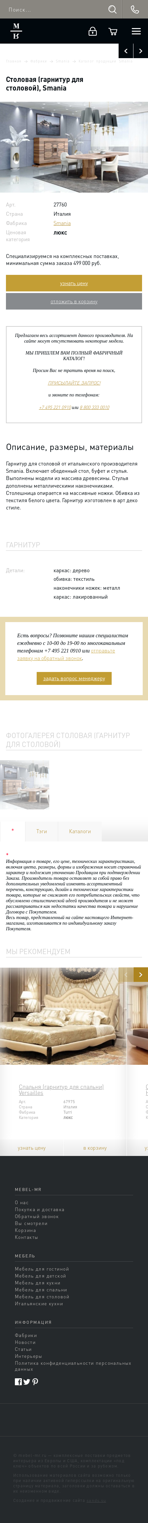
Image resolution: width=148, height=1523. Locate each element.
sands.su (96, 1500)
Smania (63, 61)
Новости (25, 1342)
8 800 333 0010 (94, 407)
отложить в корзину (74, 301)
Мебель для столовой (42, 1296)
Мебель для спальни (41, 1289)
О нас (22, 1202)
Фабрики (38, 61)
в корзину (95, 1147)
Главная (13, 61)
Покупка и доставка (40, 1209)
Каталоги (80, 831)
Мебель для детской (40, 1276)
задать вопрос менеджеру (74, 678)
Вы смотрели (31, 1223)
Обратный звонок (37, 1216)
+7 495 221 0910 (55, 407)
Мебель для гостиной (42, 1269)
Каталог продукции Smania (106, 61)
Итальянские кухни (39, 1303)
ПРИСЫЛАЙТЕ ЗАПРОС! (74, 383)
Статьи (23, 1349)
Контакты (26, 1237)
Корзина (25, 1230)
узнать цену (74, 282)
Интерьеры (29, 1356)
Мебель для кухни (38, 1282)
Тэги (41, 831)
